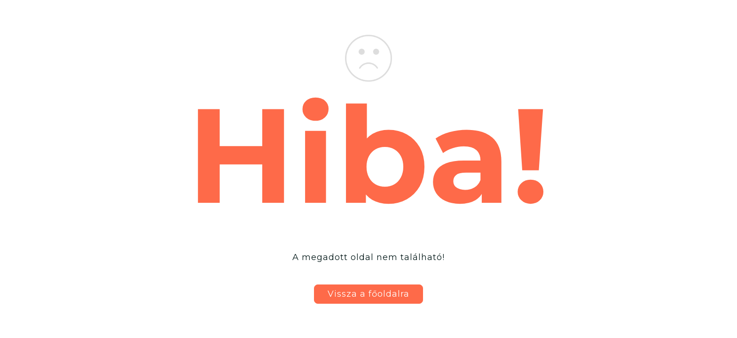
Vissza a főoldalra (368, 294)
